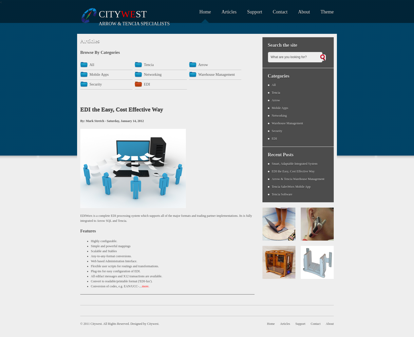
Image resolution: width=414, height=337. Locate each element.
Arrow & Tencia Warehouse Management (298, 179)
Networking (153, 75)
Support (254, 12)
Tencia (149, 65)
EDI (147, 84)
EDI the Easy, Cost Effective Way (293, 171)
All (92, 65)
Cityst (123, 14)
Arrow (203, 65)
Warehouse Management (216, 75)
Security (96, 84)
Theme (327, 12)
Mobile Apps (99, 75)
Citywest (152, 324)
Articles (229, 12)
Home (205, 12)
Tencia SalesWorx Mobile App (291, 187)
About (304, 12)
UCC (134, 286)
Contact (280, 12)
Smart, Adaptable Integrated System (294, 164)
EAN (127, 286)
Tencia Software (282, 194)
